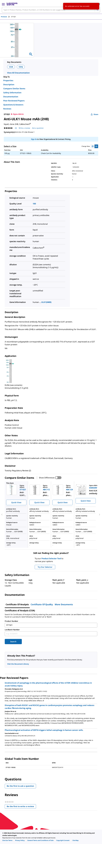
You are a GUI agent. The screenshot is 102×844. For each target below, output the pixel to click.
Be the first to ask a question (20, 786)
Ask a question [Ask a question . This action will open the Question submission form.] (38, 128)
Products (4, 17)
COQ (21, 67)
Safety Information (12, 92)
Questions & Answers (13, 104)
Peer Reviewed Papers (14, 100)
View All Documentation (18, 73)
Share (94, 114)
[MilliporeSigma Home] (12, 4)
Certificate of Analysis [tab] (17, 604)
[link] (7, 840)
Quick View (16, 502)
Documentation (10, 96)
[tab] (6, 16)
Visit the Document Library (18, 664)
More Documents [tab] (64, 604)
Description (8, 84)
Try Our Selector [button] (45, 567)
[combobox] (51, 10)
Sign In (34, 139)
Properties (8, 80)
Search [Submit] (13, 641)
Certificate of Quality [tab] (42, 604)
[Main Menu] (3, 4)
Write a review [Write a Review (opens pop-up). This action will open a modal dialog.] (24, 128)
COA (11, 67)
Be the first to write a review (21, 807)
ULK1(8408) (46, 302)
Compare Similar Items (14, 88)
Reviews (7, 108)
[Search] (97, 10)
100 (34, 203)
